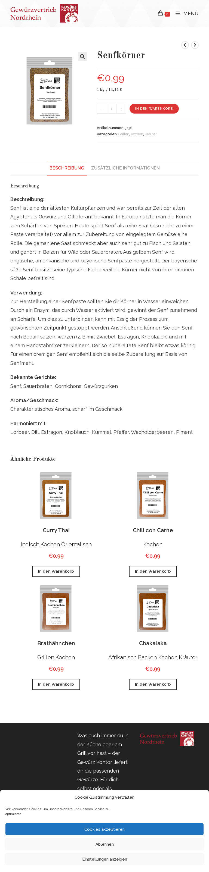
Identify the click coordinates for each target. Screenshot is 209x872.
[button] (82, 56)
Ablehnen (105, 844)
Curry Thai (56, 530)
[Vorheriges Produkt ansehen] (185, 45)
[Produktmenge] (111, 109)
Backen (147, 657)
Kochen (137, 134)
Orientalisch (76, 544)
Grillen (123, 134)
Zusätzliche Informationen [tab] (125, 168)
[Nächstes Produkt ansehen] (195, 45)
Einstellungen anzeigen (104, 859)
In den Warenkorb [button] (56, 571)
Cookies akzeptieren (104, 829)
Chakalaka (153, 643)
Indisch (30, 544)
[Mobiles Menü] (185, 13)
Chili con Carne (153, 530)
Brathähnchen (56, 643)
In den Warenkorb (154, 109)
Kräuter (151, 134)
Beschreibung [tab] (67, 168)
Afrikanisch (122, 657)
